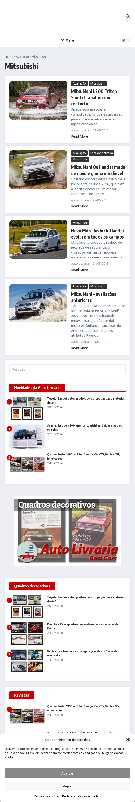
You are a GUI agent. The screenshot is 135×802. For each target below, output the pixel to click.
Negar (67, 786)
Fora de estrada (101, 152)
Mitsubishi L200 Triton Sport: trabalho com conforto (93, 97)
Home (9, 56)
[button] (128, 739)
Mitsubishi (97, 83)
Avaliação (22, 56)
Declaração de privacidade (80, 796)
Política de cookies (47, 796)
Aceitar (67, 773)
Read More (79, 135)
